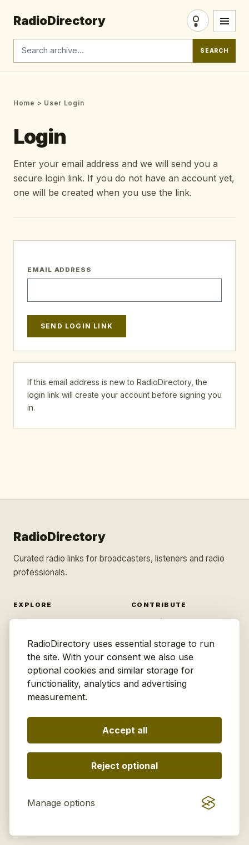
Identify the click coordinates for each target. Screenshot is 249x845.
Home (24, 103)
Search (214, 50)
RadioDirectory (59, 20)
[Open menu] (224, 21)
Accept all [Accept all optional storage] (124, 730)
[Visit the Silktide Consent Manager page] (208, 803)
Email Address (59, 270)
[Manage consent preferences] (61, 803)
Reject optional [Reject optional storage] (124, 765)
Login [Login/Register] (198, 20)
